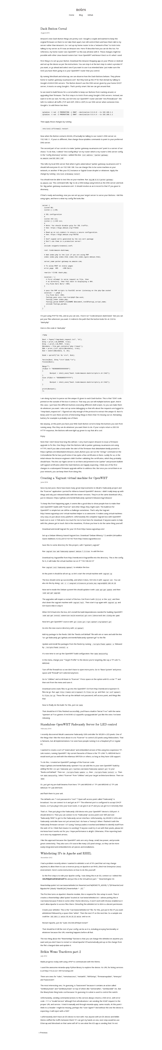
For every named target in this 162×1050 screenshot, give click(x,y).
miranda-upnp (64, 967)
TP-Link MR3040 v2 (103, 784)
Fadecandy (78, 734)
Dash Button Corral (53, 28)
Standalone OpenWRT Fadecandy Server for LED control (78, 724)
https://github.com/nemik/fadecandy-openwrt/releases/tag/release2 (83, 498)
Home (71, 15)
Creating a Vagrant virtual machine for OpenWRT (74, 478)
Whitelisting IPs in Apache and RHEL (65, 853)
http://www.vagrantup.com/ (52, 513)
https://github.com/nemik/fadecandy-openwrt (59, 765)
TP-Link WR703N (55, 788)
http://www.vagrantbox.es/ (89, 538)
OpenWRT (62, 753)
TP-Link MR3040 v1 (86, 784)
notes (81, 10)
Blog (81, 15)
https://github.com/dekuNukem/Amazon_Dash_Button (62, 452)
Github (90, 15)
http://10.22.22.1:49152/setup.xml (58, 971)
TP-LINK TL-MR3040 (107, 753)
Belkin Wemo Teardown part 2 (60, 952)
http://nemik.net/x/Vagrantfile (80, 557)
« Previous (43, 1032)
